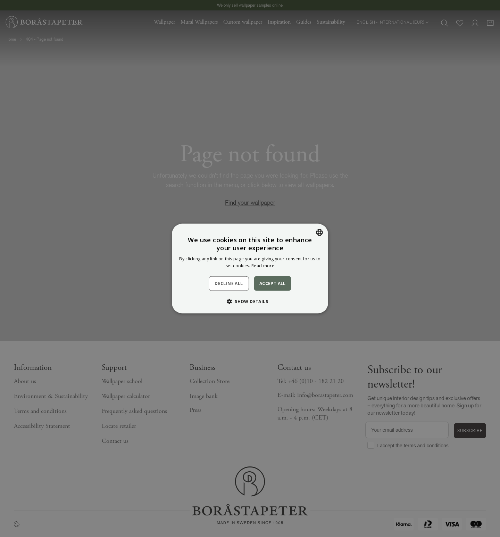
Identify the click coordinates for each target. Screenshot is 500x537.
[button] (250, 301)
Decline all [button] (229, 283)
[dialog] (250, 268)
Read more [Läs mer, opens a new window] (262, 266)
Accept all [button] (272, 283)
